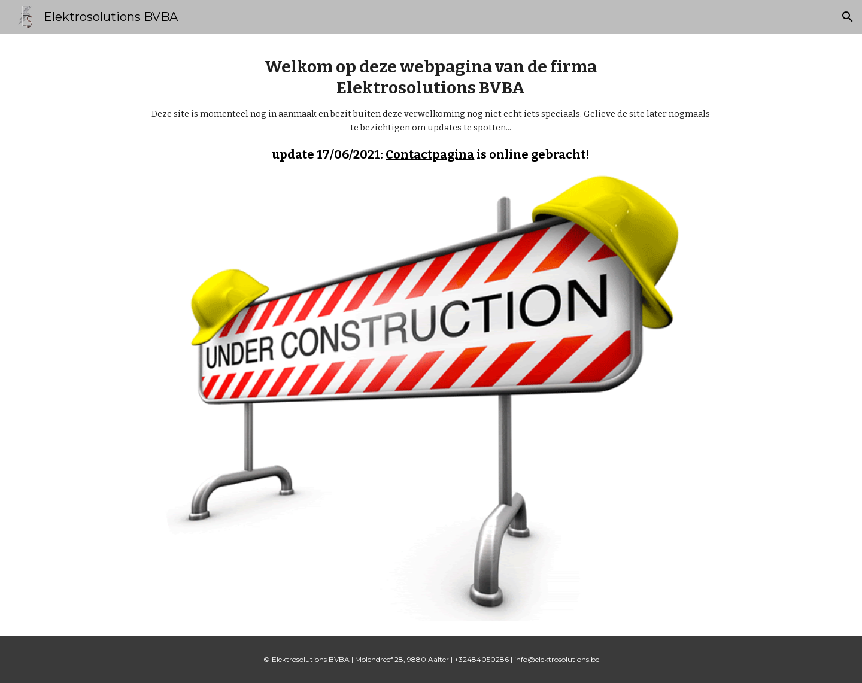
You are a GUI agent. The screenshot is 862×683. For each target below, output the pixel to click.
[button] (847, 16)
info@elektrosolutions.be (556, 659)
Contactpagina (430, 154)
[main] (430, 109)
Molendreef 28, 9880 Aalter (402, 659)
